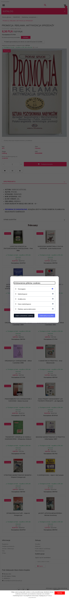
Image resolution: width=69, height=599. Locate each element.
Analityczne (22, 299)
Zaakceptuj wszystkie (47, 315)
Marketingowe (22, 294)
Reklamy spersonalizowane (27, 309)
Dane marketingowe (24, 304)
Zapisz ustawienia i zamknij (24, 315)
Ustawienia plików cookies (27, 283)
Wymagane (22, 289)
